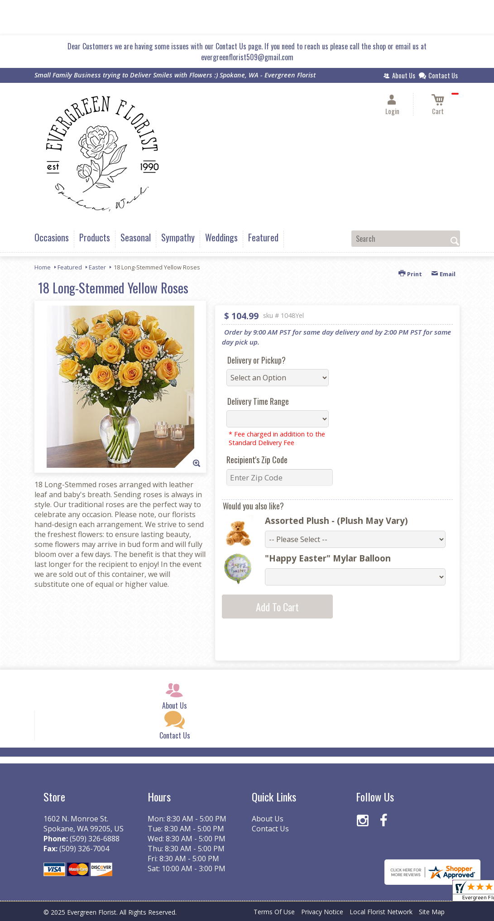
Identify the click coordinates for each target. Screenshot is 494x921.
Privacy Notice (322, 911)
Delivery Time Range (258, 401)
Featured (70, 267)
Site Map (432, 911)
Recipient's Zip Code (257, 459)
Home (42, 267)
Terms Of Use (274, 911)
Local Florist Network (381, 911)
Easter (97, 267)
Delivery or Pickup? (256, 360)
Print (410, 274)
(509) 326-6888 (95, 839)
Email (443, 274)
